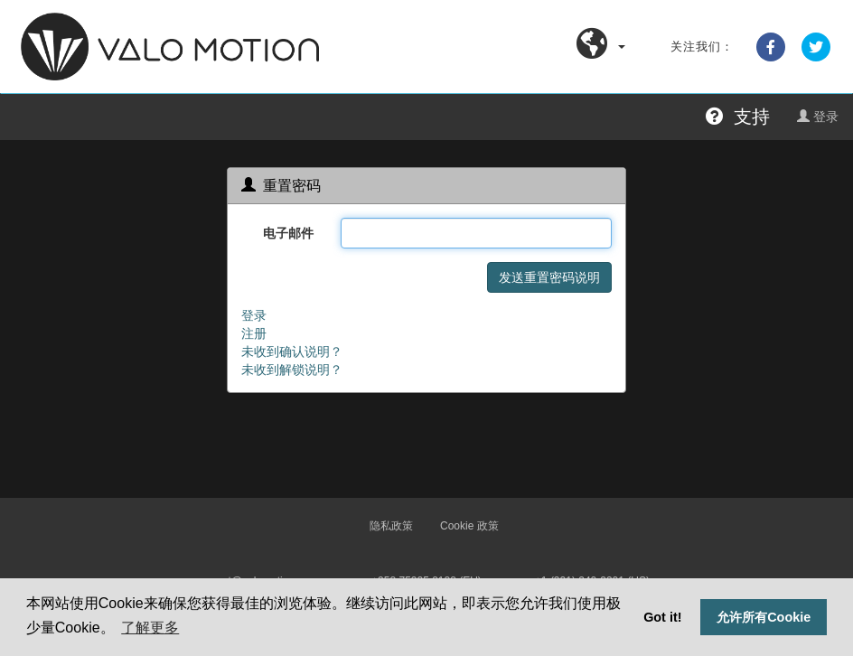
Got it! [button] (662, 617)
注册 (254, 333)
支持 (738, 117)
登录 (818, 116)
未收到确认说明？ (291, 351)
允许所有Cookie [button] (764, 617)
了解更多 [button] (150, 627)
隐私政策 (391, 526)
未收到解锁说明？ (291, 369)
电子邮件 (288, 233)
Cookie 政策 (469, 526)
